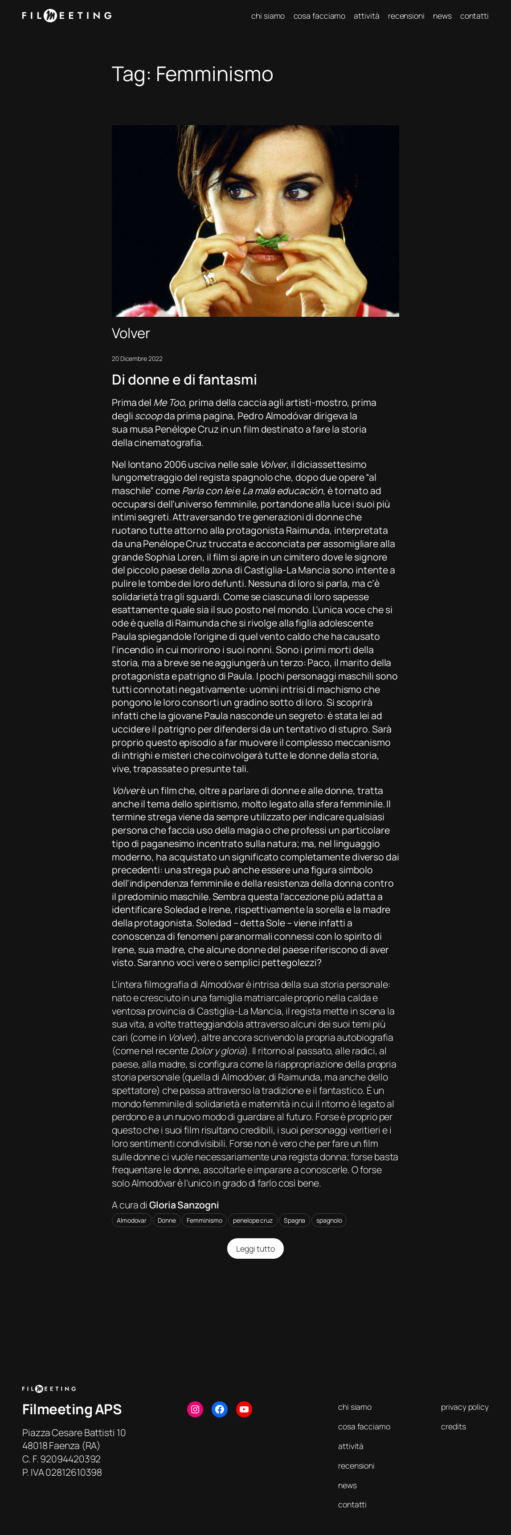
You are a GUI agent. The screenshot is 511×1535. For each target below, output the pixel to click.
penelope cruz (253, 1220)
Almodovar (132, 1220)
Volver (131, 333)
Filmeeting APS (72, 1409)
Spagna (294, 1220)
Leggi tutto (260, 1251)
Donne (167, 1220)
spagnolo (329, 1220)
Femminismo (204, 1220)
